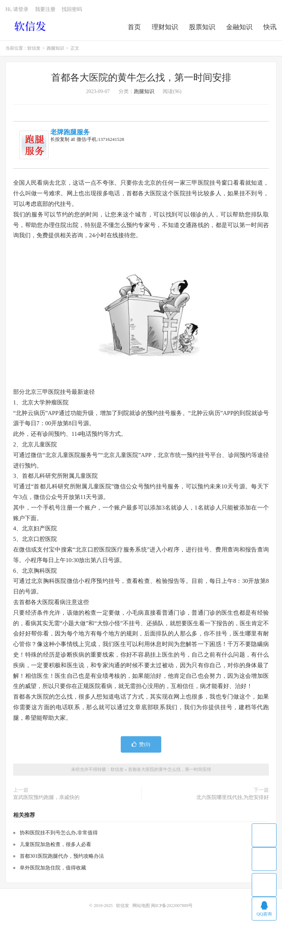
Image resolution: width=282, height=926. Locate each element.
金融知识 (239, 27)
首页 (134, 27)
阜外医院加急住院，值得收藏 (53, 868)
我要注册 (45, 9)
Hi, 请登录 (16, 9)
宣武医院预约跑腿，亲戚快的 (46, 797)
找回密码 (72, 9)
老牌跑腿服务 (70, 132)
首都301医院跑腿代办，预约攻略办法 (62, 856)
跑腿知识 (55, 48)
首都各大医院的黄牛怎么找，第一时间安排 (141, 77)
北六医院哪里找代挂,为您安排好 (232, 797)
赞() (141, 744)
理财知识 (165, 27)
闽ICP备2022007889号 (172, 905)
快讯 (270, 27)
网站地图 (141, 905)
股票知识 (202, 27)
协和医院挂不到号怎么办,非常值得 (59, 832)
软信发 (30, 26)
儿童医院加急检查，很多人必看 (55, 844)
